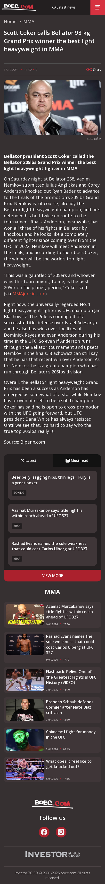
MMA (17, 526)
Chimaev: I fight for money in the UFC (71, 734)
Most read (76, 460)
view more (52, 575)
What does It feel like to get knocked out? (69, 764)
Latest (28, 460)
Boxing (19, 493)
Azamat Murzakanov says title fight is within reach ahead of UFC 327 (47, 513)
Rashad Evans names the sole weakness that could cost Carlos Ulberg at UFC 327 (49, 546)
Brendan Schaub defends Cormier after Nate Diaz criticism (69, 707)
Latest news (66, 7)
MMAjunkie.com (28, 293)
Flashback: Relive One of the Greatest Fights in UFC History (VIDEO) (71, 677)
